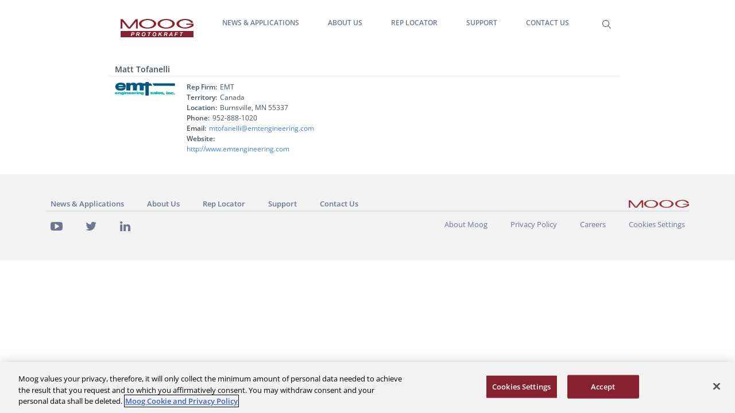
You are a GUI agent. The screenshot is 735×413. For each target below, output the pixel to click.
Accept (603, 386)
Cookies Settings (657, 224)
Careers (593, 224)
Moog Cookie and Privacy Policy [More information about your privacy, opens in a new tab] (181, 401)
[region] (367, 387)
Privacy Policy (533, 224)
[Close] (716, 386)
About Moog (466, 224)
